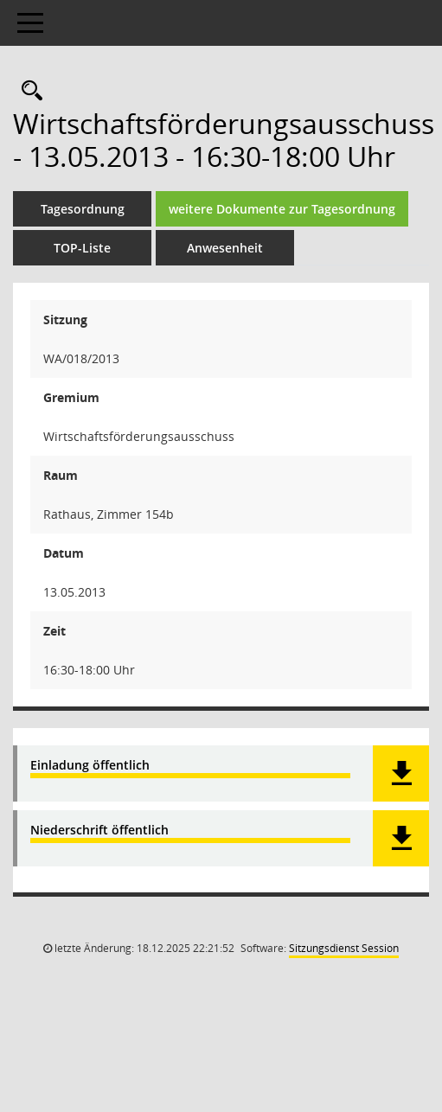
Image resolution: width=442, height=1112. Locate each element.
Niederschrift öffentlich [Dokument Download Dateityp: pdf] (99, 830)
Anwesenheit (225, 248)
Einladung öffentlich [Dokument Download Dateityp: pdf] (90, 765)
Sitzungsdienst (344, 948)
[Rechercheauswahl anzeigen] (27, 91)
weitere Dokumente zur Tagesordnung (282, 209)
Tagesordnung (83, 209)
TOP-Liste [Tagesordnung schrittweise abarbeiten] (82, 248)
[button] (401, 773)
